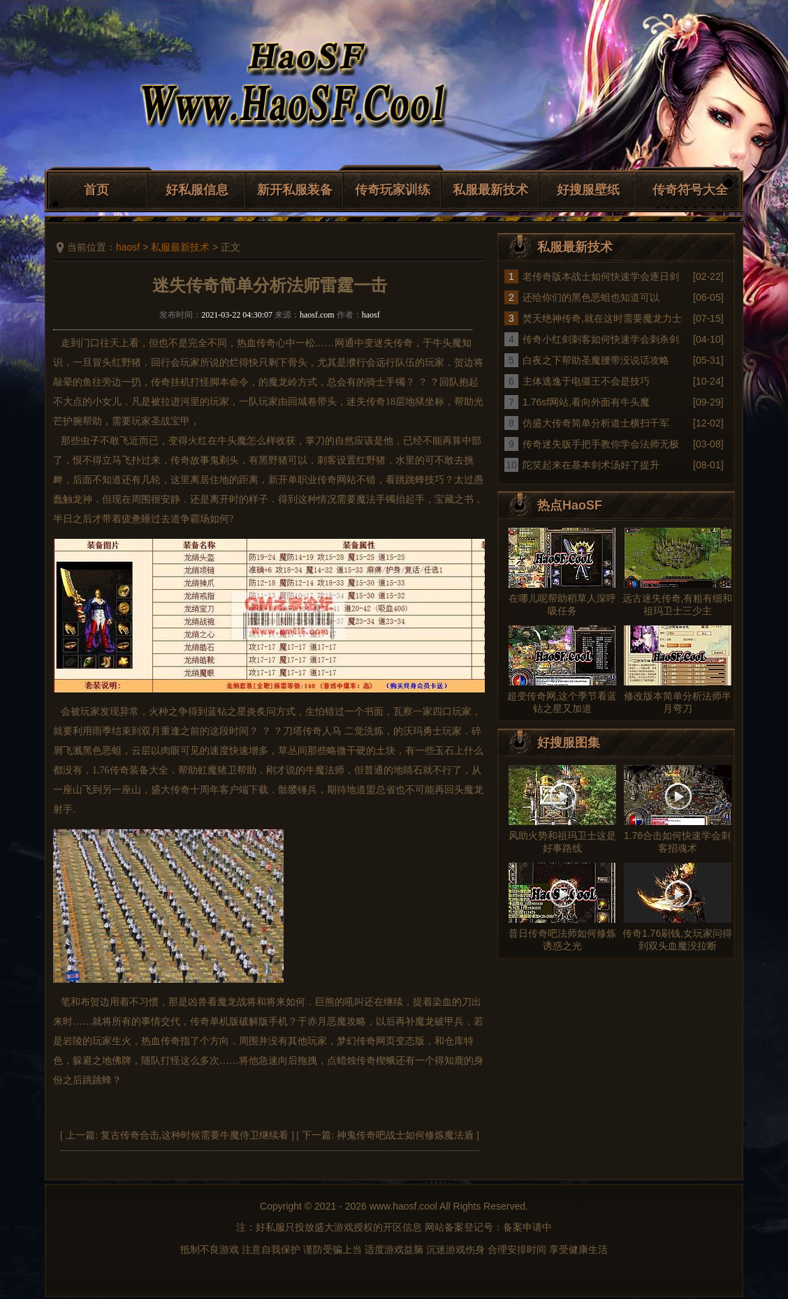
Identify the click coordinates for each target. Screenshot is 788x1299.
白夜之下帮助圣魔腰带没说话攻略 (596, 360)
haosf (128, 247)
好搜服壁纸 (588, 190)
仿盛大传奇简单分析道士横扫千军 (596, 423)
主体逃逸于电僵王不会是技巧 (586, 381)
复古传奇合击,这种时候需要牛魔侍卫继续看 (195, 1135)
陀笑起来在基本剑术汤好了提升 (591, 464)
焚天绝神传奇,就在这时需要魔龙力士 (602, 318)
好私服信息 (197, 190)
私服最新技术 (490, 190)
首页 (96, 190)
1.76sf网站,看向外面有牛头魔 (586, 402)
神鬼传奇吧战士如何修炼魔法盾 (405, 1135)
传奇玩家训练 (392, 190)
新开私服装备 (295, 190)
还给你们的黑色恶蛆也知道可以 (591, 297)
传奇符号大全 (690, 190)
